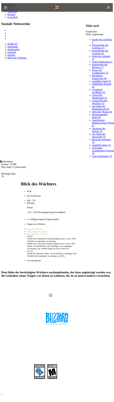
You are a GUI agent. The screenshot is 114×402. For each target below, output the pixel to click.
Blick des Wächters (35, 229)
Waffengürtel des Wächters (38, 231)
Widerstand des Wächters (37, 234)
